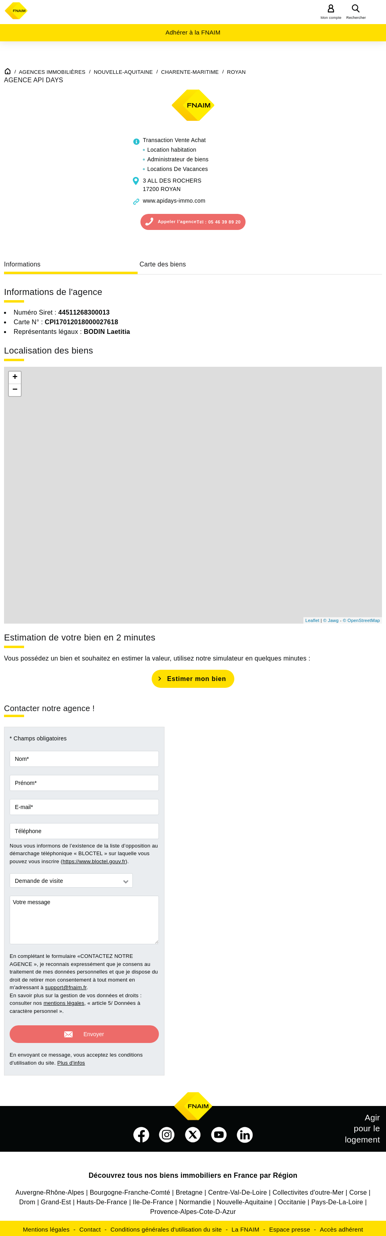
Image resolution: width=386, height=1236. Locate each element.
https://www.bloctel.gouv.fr (94, 861)
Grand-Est (56, 1199)
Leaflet (312, 620)
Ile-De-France (153, 1199)
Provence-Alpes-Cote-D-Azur (193, 1209)
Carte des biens (163, 264)
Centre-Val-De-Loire (237, 1190)
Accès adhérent (341, 1227)
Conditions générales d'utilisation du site (166, 1227)
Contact (90, 1227)
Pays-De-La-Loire (337, 1199)
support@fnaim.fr (65, 987)
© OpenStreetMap (361, 620)
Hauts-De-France (102, 1199)
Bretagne (189, 1190)
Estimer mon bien (196, 678)
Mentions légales (46, 1227)
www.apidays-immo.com (174, 200)
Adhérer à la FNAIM (192, 32)
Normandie (195, 1199)
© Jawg (331, 620)
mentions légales (63, 1003)
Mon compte (331, 18)
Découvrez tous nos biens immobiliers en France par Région (193, 1173)
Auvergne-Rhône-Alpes (50, 1190)
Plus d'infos (71, 1060)
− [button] (15, 390)
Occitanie (292, 1199)
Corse (358, 1190)
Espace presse (289, 1227)
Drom (27, 1199)
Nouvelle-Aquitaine (244, 1199)
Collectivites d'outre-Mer (307, 1190)
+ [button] (15, 378)
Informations (22, 264)
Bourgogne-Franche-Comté (130, 1190)
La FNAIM (246, 1227)
